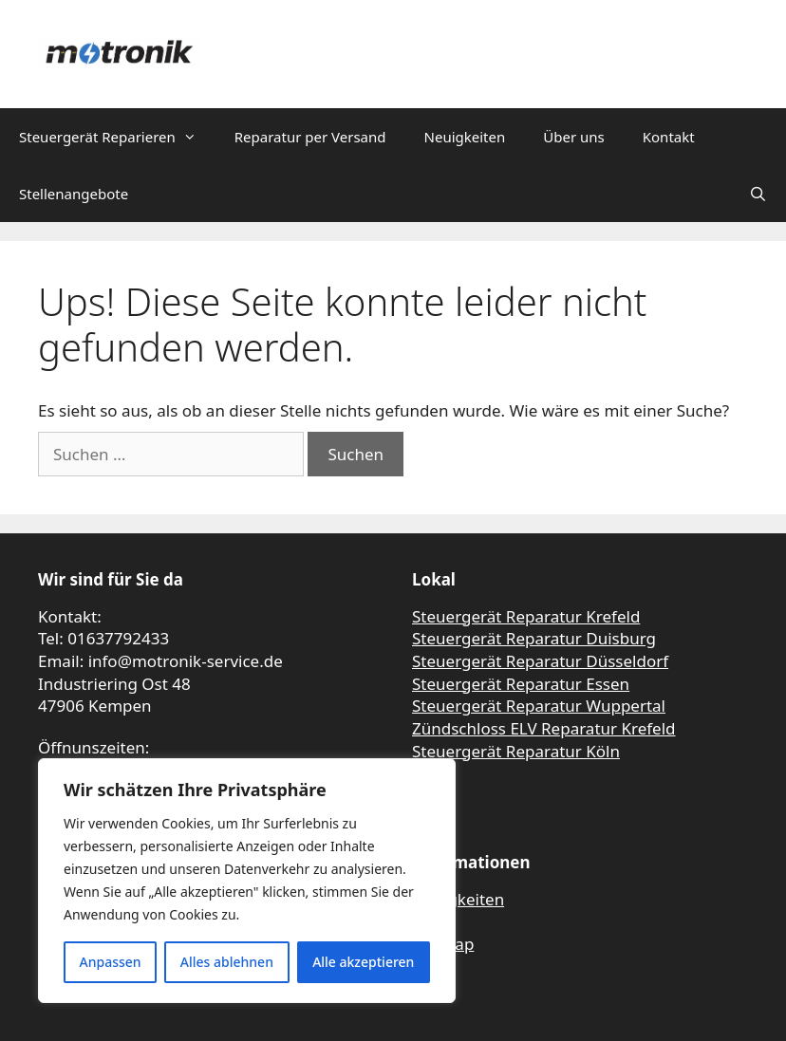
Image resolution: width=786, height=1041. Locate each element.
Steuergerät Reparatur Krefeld (526, 616)
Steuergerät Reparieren (117, 136)
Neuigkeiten (465, 136)
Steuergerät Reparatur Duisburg (534, 638)
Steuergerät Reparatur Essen (520, 684)
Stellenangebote (73, 193)
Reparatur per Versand (310, 136)
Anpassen (110, 962)
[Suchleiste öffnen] (758, 193)
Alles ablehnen (226, 962)
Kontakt (669, 136)
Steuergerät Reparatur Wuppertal (538, 705)
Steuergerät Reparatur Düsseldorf (540, 661)
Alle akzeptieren (363, 962)
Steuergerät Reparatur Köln (516, 751)
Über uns (573, 136)
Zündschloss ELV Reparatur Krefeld (544, 728)
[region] (247, 880)
